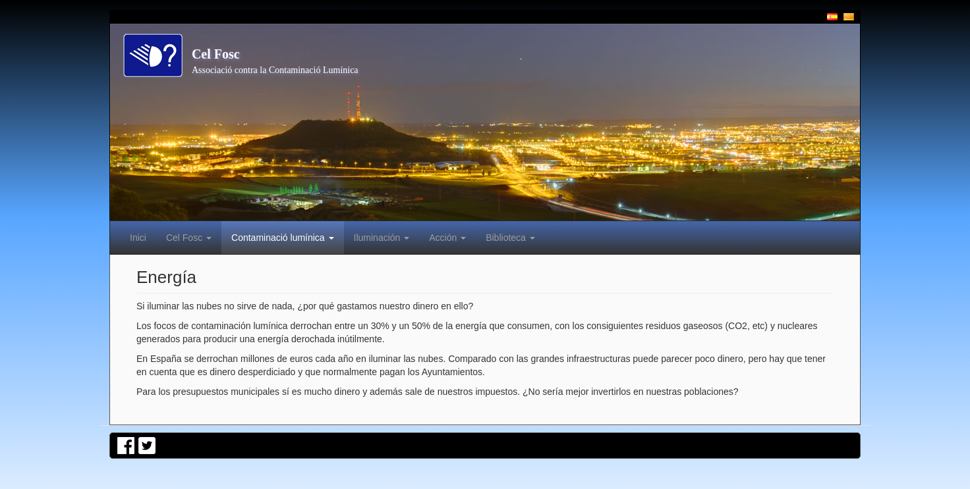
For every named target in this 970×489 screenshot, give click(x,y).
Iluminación (382, 237)
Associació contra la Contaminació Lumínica (275, 70)
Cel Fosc (216, 54)
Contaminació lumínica (282, 237)
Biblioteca (510, 237)
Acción (447, 237)
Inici (138, 237)
